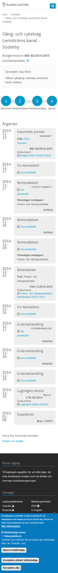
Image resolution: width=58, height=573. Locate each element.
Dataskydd (37, 514)
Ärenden (16, 14)
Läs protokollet (28, 172)
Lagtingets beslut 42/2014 (34, 404)
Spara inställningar (14, 555)
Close (54, 518)
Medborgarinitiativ (41, 501)
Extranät (8, 510)
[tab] (6, 100)
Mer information (10, 531)
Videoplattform (13, 541)
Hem (5, 14)
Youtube (8, 506)
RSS (35, 506)
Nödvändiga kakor (15, 537)
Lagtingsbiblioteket (12, 501)
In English (36, 510)
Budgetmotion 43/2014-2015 (35, 155)
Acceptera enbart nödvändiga (20, 565)
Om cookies (8, 514)
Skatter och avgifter (13, 441)
